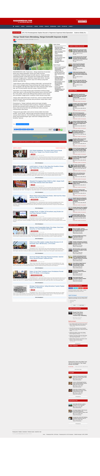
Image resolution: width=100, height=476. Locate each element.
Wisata (59, 26)
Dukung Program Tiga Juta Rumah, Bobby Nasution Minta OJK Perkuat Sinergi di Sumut (79, 215)
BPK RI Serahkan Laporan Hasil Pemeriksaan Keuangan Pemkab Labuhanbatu (80, 250)
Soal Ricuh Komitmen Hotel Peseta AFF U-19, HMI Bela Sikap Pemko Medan (80, 190)
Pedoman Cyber (31, 431)
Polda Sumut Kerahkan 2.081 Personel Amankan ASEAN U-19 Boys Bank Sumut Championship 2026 (80, 74)
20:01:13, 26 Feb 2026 (40, 200)
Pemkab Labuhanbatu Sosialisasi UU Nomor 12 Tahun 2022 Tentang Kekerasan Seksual (80, 243)
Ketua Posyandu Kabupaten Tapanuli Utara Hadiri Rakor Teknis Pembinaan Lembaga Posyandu (79, 65)
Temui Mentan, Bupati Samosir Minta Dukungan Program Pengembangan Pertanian (79, 264)
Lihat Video (70, 366)
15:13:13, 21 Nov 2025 (40, 276)
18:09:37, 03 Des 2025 (40, 232)
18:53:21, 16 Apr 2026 (40, 171)
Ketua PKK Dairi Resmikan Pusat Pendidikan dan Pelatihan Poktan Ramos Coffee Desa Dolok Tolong (78, 329)
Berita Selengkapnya (39, 163)
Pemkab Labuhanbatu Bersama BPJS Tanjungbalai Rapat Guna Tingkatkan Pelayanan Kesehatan (60, 89)
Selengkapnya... (78, 343)
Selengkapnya (78, 396)
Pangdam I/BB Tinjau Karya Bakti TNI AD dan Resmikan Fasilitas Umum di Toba (80, 157)
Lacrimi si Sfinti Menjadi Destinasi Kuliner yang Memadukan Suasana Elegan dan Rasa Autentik (80, 383)
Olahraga (41, 26)
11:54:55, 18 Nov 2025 (40, 291)
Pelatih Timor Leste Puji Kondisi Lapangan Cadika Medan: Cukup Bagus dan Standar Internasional (80, 50)
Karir (40, 431)
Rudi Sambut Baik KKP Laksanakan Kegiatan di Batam (79, 278)
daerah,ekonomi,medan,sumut (22, 124)
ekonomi (24, 129)
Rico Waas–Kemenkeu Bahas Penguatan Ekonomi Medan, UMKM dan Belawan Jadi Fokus (79, 166)
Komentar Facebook (62, 141)
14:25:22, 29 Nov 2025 (40, 247)
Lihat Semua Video (78, 369)
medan (28, 129)
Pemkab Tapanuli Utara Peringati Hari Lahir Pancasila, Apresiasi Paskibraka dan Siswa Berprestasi (80, 58)
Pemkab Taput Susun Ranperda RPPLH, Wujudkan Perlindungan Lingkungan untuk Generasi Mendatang (80, 200)
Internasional (53, 26)
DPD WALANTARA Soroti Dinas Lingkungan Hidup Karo (60, 73)
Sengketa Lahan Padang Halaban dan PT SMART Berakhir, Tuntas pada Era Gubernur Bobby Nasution (80, 105)
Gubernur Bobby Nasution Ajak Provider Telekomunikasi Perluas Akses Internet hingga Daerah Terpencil (80, 123)
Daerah (15, 41)
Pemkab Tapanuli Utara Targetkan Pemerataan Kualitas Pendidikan (80, 208)
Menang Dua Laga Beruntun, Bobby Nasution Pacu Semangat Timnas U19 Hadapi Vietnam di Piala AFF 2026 (80, 96)
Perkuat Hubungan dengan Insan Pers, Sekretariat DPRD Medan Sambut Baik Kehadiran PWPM (80, 149)
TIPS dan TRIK (64, 26)
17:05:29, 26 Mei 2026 (40, 155)
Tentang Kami (15, 431)
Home (44, 434)
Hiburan (36, 26)
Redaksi (20, 431)
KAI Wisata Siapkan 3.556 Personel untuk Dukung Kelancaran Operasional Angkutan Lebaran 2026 (80, 411)
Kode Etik (37, 431)
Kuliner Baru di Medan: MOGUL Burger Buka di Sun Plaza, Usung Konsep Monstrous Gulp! (79, 390)
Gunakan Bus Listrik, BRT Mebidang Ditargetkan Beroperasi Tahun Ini (80, 418)
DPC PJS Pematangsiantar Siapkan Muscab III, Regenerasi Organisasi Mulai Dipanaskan (79, 114)
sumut (32, 129)
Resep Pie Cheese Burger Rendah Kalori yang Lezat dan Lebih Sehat (80, 377)
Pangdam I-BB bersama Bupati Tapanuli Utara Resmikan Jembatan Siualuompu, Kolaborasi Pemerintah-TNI (80, 140)
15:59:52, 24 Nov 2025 (40, 261)
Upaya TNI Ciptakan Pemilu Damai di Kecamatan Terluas (60, 52)
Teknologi (47, 26)
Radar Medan (32, 155)
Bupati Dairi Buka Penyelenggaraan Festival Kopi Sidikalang (79, 314)
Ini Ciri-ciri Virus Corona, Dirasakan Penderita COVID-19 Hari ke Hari (79, 271)
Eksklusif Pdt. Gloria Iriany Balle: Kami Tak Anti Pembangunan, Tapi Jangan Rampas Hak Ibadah (77, 363)
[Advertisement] (50, 9)
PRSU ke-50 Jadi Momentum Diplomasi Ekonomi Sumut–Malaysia (79, 174)
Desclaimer (25, 431)
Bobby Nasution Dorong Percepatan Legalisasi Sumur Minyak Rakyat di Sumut (79, 131)
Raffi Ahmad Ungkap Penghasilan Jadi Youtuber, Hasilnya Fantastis (60, 48)
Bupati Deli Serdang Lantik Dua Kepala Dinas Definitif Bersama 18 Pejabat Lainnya (80, 182)
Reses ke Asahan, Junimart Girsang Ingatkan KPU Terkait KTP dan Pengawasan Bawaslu (80, 229)
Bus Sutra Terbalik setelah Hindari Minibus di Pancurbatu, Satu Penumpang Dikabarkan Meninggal (60, 60)
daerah (20, 129)
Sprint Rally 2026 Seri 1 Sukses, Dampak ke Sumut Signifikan (79, 405)
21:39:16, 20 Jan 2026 (40, 216)
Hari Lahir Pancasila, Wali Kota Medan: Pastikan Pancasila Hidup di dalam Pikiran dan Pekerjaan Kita (80, 82)
